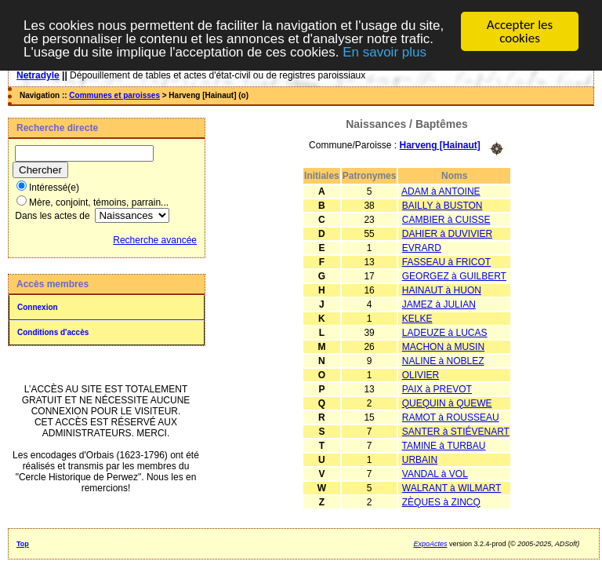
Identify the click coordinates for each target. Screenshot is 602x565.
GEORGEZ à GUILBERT (454, 275)
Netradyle (38, 75)
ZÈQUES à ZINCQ (441, 501)
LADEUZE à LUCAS (445, 331)
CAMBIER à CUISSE (446, 218)
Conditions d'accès (53, 332)
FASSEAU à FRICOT (446, 261)
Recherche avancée (155, 240)
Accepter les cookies (520, 31)
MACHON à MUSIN (443, 346)
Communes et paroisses (114, 95)
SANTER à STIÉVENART (456, 430)
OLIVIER (420, 374)
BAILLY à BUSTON (442, 204)
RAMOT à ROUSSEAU (450, 416)
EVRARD (421, 247)
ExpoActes (430, 544)
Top (22, 544)
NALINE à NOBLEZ (443, 360)
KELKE (417, 317)
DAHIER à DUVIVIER (447, 233)
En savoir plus (384, 51)
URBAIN (419, 459)
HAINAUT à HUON (441, 289)
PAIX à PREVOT (437, 388)
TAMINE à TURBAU (444, 444)
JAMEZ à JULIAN (439, 303)
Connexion (37, 307)
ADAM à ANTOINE (440, 190)
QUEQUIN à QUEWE (447, 402)
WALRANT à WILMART (451, 487)
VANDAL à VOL (435, 473)
